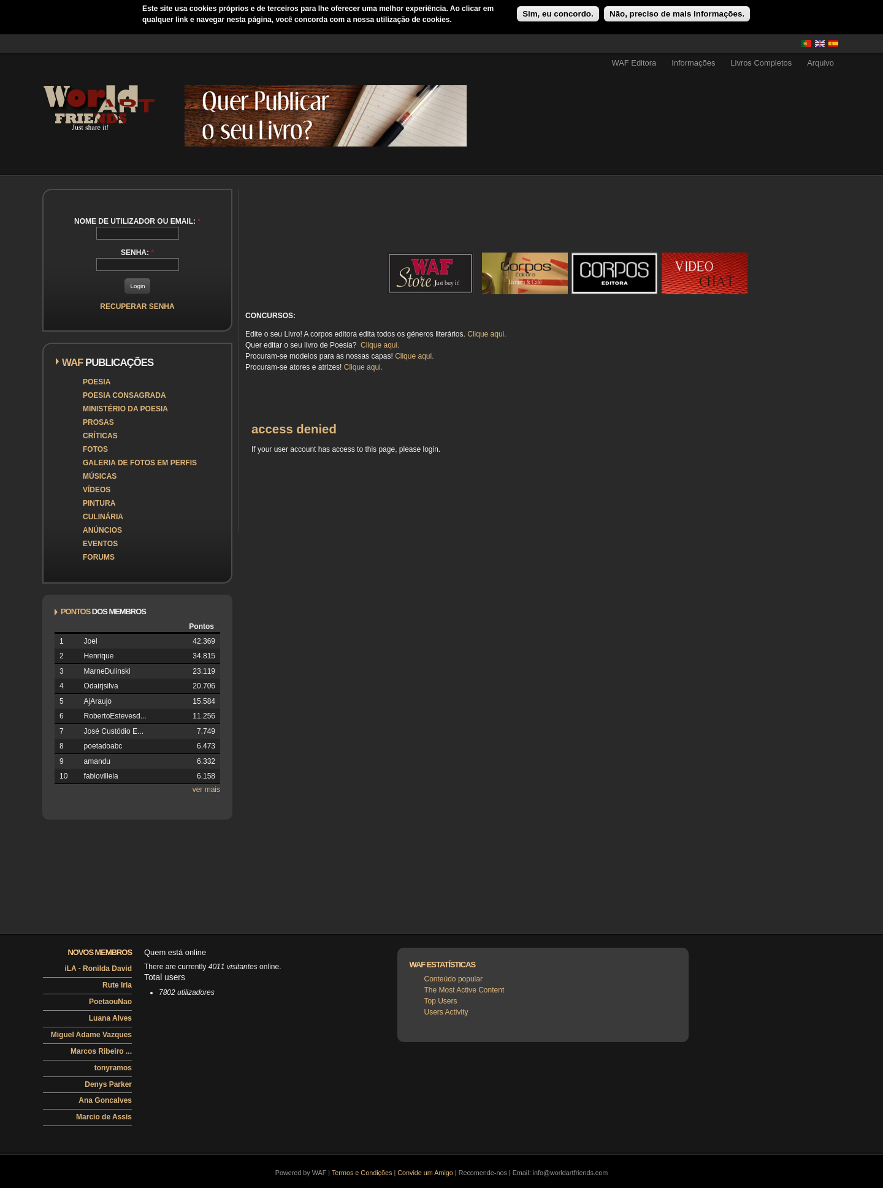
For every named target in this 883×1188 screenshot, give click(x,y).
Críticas (100, 436)
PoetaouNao (110, 1001)
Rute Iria (117, 985)
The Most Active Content (464, 990)
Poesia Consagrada (124, 395)
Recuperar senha (137, 306)
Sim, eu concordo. (558, 13)
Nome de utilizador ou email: (137, 221)
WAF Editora (633, 62)
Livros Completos (761, 62)
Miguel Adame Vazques (91, 1034)
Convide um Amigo (425, 1172)
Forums (99, 557)
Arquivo (820, 62)
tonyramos (113, 1068)
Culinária (103, 516)
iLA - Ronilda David (98, 968)
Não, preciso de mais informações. (677, 13)
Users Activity (446, 1012)
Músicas (100, 476)
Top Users (440, 1001)
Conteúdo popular (453, 979)
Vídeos (96, 489)
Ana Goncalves (105, 1100)
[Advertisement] (702, 96)
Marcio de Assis (104, 1117)
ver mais (206, 789)
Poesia (96, 382)
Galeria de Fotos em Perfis (140, 463)
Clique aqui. (486, 334)
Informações (693, 62)
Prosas (98, 422)
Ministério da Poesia (125, 409)
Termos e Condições (362, 1172)
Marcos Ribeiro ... (101, 1051)
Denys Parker (108, 1084)
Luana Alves (110, 1018)
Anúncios (102, 530)
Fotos (95, 449)
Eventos (100, 543)
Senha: (137, 252)
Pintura (99, 503)
